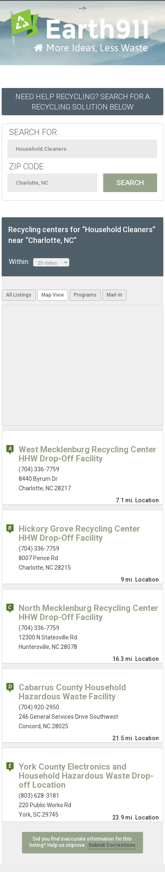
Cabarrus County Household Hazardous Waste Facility (72, 691)
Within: (39, 261)
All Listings (19, 295)
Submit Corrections (112, 845)
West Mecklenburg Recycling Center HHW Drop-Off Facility (87, 453)
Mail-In (114, 295)
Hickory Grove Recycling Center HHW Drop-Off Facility (79, 533)
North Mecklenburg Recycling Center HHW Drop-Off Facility (88, 612)
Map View (52, 295)
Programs (85, 295)
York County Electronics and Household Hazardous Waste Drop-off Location (86, 776)
